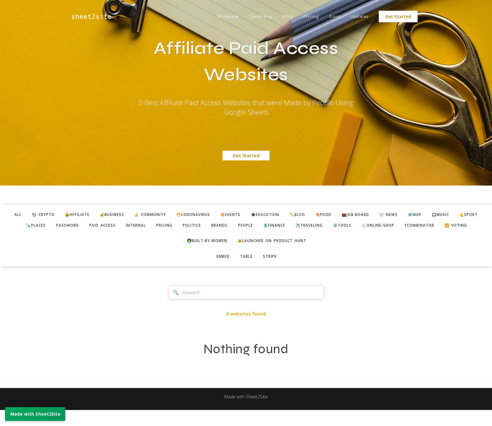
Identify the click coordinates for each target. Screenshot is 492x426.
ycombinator (470, 226)
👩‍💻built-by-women (203, 254)
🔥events (244, 215)
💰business (113, 215)
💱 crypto (38, 215)
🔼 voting (246, 238)
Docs (332, 16)
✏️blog (318, 215)
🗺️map (447, 215)
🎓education (282, 215)
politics (219, 226)
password (83, 226)
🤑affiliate (75, 215)
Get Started (398, 16)
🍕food (347, 215)
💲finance (309, 226)
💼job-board (382, 215)
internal (157, 226)
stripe (272, 270)
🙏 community (156, 215)
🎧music (476, 215)
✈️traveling (348, 226)
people (277, 226)
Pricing (308, 16)
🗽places (48, 226)
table (247, 270)
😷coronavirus (203, 215)
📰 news (419, 215)
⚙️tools (384, 226)
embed (220, 270)
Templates (255, 16)
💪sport (17, 226)
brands (249, 226)
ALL (10, 215)
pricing (188, 226)
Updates (358, 16)
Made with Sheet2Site (246, 412)
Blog (283, 16)
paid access (120, 226)
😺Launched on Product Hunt (275, 254)
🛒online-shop (424, 226)
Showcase (221, 16)
